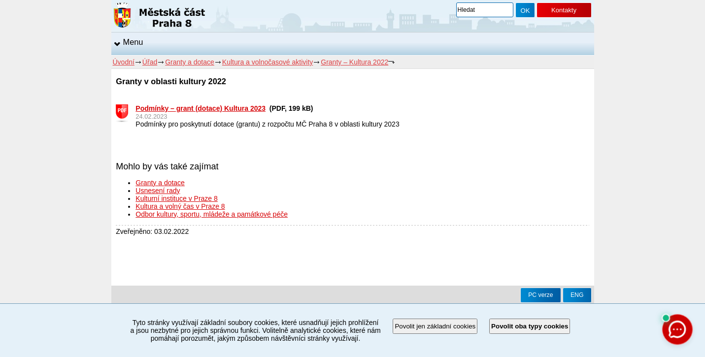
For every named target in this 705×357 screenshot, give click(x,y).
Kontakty (563, 10)
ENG (577, 295)
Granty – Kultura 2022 (354, 62)
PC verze (540, 295)
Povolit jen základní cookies (435, 326)
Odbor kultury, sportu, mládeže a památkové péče (211, 214)
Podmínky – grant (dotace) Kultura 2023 (200, 108)
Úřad (149, 62)
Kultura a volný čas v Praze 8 (180, 206)
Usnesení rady (157, 191)
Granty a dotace (189, 62)
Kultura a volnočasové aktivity (267, 62)
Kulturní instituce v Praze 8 (176, 198)
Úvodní (123, 62)
